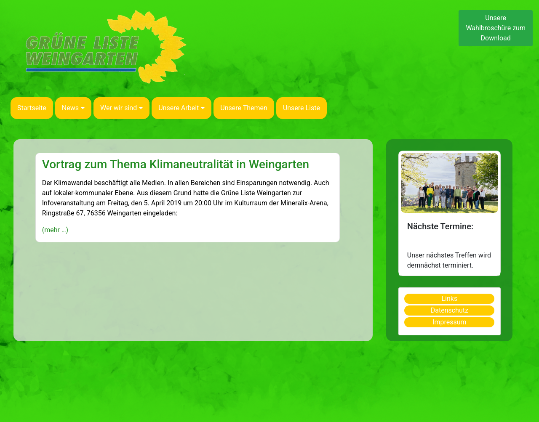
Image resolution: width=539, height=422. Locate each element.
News (73, 108)
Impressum (449, 322)
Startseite (31, 108)
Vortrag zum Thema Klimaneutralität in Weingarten (175, 164)
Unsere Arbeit (181, 108)
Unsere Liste (301, 108)
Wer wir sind (121, 108)
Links (449, 299)
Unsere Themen (243, 108)
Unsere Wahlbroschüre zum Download (496, 28)
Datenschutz (449, 310)
